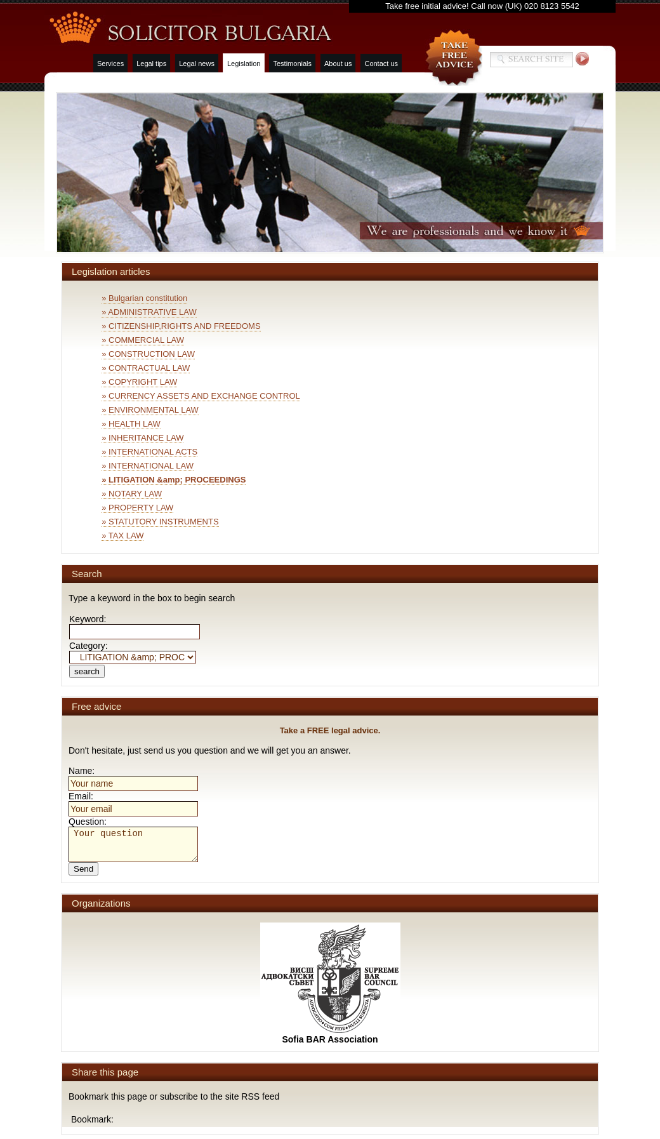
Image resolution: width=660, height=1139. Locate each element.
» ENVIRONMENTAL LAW (150, 410)
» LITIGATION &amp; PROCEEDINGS (174, 479)
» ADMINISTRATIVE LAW (149, 312)
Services (110, 63)
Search (87, 573)
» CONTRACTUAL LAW (146, 368)
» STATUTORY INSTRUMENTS (160, 521)
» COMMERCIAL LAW (143, 340)
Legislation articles (111, 271)
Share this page (105, 1072)
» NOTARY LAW (132, 493)
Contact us (381, 63)
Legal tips (151, 63)
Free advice (96, 706)
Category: (132, 651)
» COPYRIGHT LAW (139, 382)
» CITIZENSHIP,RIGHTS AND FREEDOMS (181, 326)
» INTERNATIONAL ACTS (149, 451)
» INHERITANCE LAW (142, 438)
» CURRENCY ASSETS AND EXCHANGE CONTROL (201, 396)
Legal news (196, 63)
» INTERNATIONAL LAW (148, 465)
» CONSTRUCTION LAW (148, 354)
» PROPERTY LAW (137, 507)
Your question (133, 844)
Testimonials (292, 63)
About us (338, 63)
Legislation (244, 63)
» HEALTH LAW (131, 424)
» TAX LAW (122, 535)
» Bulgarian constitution (144, 298)
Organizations (101, 903)
